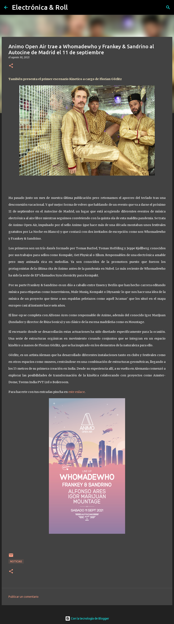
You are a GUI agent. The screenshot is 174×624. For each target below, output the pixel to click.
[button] (11, 66)
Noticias (16, 561)
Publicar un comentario (23, 596)
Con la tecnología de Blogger (87, 618)
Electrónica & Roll (40, 7)
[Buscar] (168, 7)
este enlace (76, 392)
